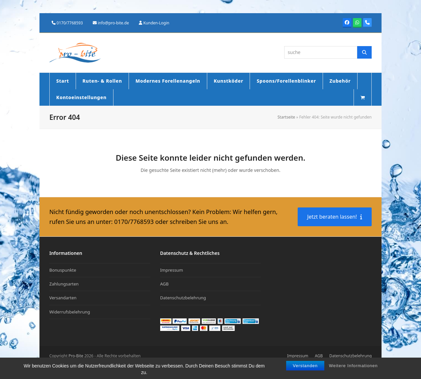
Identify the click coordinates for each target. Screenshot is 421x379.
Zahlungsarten (64, 284)
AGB (164, 284)
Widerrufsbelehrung (69, 312)
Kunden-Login (156, 23)
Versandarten (63, 298)
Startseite (286, 117)
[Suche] (364, 52)
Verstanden (305, 365)
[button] (362, 97)
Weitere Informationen (353, 365)
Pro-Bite (75, 356)
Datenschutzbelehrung (183, 298)
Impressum (171, 270)
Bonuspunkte (62, 270)
